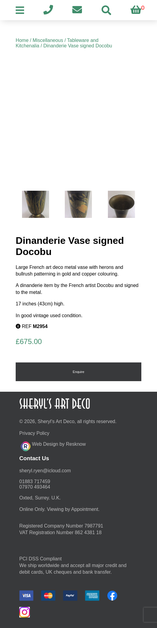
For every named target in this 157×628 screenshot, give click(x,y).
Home (22, 40)
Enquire (78, 372)
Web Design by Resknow (53, 445)
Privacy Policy (34, 433)
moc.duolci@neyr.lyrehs (45, 470)
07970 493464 (34, 486)
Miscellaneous (48, 40)
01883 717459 (34, 481)
